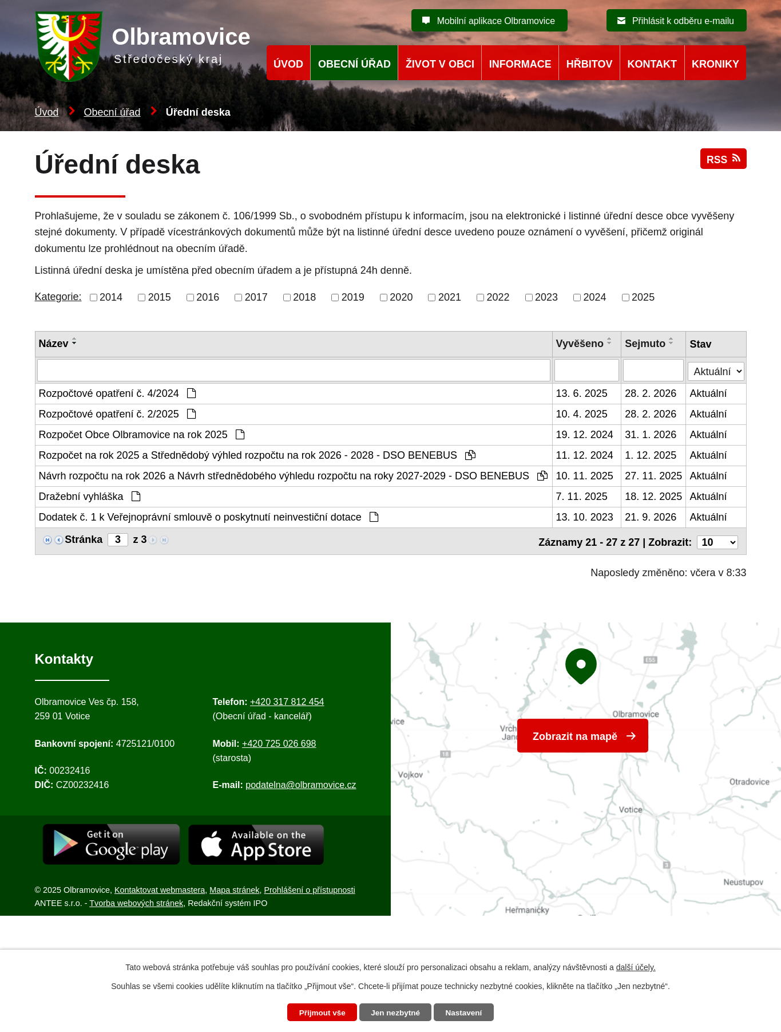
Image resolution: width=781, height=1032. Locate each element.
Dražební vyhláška (89, 496)
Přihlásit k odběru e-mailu (683, 21)
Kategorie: (58, 296)
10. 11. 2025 (584, 475)
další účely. (636, 966)
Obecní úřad (112, 112)
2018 (304, 297)
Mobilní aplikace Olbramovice (496, 21)
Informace (520, 64)
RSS (723, 162)
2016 (207, 297)
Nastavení (466, 1012)
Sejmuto (645, 343)
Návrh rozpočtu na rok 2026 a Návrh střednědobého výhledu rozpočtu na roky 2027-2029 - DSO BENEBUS (293, 475)
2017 (256, 297)
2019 (353, 297)
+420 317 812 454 (287, 699)
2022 (497, 297)
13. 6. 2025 (582, 393)
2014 (111, 297)
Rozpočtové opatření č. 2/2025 (117, 413)
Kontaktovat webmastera (159, 887)
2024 (595, 297)
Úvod (47, 112)
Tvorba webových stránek (136, 900)
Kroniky (715, 64)
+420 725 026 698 (279, 741)
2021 (449, 297)
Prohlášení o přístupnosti (309, 887)
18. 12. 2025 (654, 496)
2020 (401, 297)
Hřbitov (589, 64)
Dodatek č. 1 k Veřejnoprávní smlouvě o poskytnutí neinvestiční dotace (208, 516)
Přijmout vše (320, 1012)
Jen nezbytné (395, 1012)
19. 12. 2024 (584, 434)
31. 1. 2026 (651, 434)
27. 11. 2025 (654, 475)
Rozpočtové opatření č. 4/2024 (117, 393)
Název (54, 343)
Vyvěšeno (580, 343)
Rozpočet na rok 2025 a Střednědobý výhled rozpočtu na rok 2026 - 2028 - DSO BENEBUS (257, 454)
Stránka (83, 539)
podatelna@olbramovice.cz (300, 782)
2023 (546, 297)
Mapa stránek (234, 887)
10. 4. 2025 (582, 413)
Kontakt (652, 64)
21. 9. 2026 (651, 516)
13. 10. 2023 (584, 516)
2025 (643, 297)
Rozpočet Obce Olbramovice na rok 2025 (141, 434)
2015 (159, 297)
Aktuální (708, 393)
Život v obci (440, 64)
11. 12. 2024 (584, 454)
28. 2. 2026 (651, 393)
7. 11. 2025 (582, 496)
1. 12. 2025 (651, 454)
